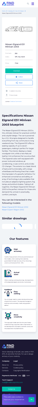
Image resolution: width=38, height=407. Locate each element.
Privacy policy (18, 365)
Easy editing (17, 293)
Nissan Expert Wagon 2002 (13, 210)
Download (23, 70)
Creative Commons (15, 101)
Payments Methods (9, 375)
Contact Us (11, 389)
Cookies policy (18, 368)
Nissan (22, 11)
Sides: (7, 57)
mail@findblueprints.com (12, 382)
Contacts (5, 370)
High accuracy (18, 250)
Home (4, 11)
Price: (7, 63)
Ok (31, 399)
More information (11, 402)
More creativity (18, 316)
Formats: (8, 53)
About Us (5, 365)
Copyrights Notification (21, 370)
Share (19, 83)
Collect (19, 77)
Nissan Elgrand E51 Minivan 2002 (15, 207)
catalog (10, 11)
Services (5, 368)
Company (5, 361)
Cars (16, 11)
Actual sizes (16, 273)
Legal (15, 361)
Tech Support (7, 380)
